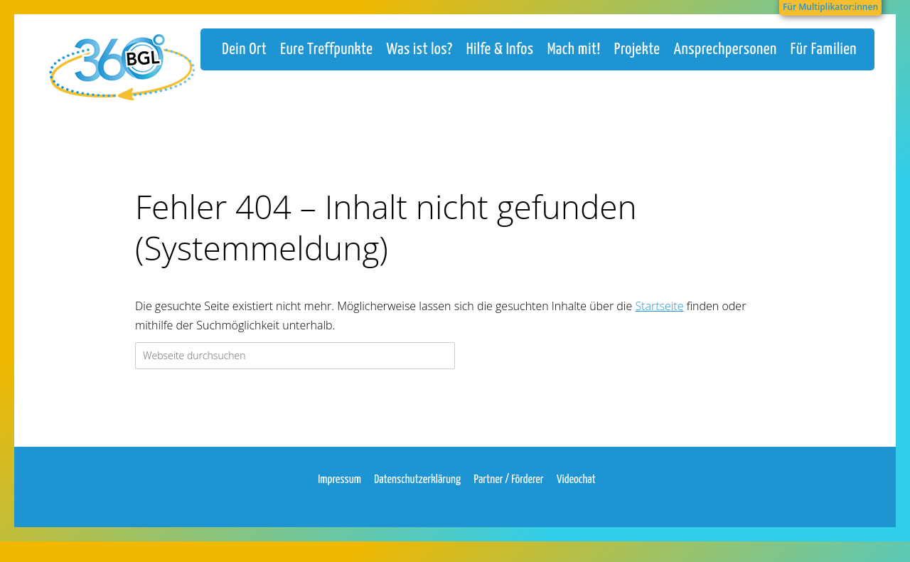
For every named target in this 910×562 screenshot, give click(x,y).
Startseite (659, 319)
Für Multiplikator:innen (830, 7)
